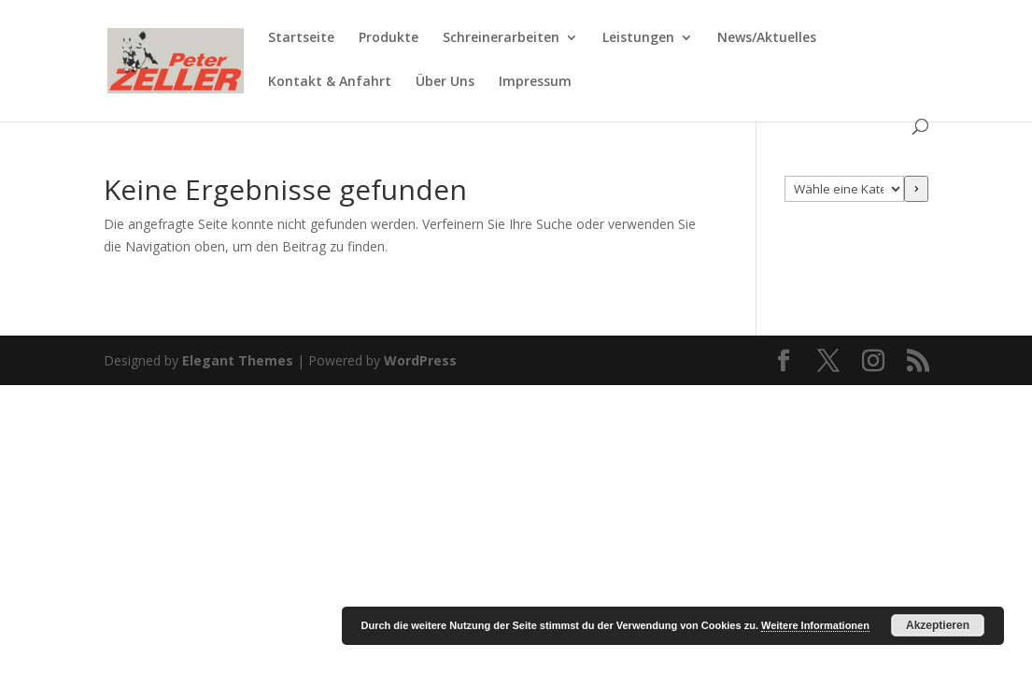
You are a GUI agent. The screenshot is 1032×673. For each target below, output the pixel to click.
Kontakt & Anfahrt (329, 82)
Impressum (535, 82)
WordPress (420, 360)
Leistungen (638, 38)
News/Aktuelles (766, 38)
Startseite (301, 38)
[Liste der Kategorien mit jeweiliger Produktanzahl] (844, 189)
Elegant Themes (237, 360)
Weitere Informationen (815, 625)
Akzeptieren (937, 625)
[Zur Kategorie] (916, 189)
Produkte (388, 38)
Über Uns (445, 82)
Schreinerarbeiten (501, 38)
